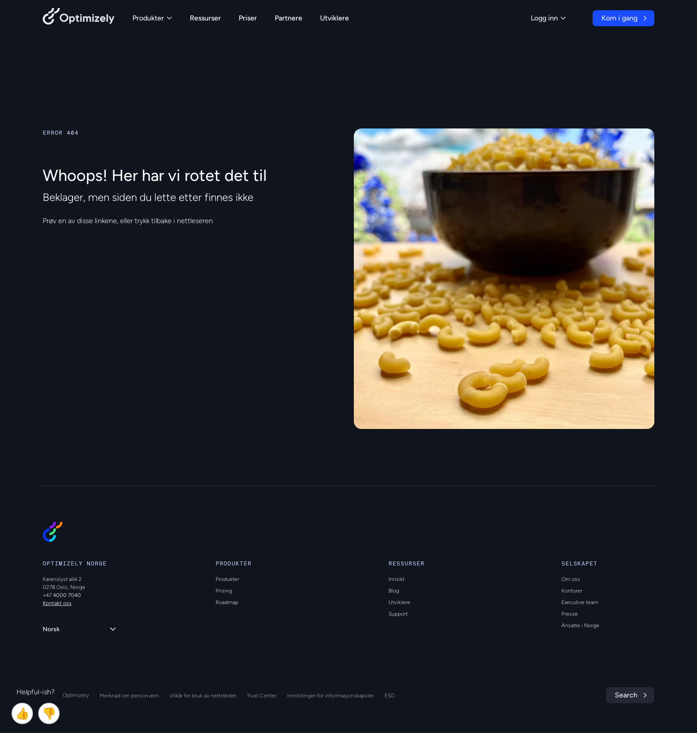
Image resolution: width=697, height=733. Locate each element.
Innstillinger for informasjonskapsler (330, 696)
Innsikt (397, 579)
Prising (224, 591)
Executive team (579, 602)
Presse (569, 614)
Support (398, 614)
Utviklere (334, 18)
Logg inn (548, 18)
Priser (248, 18)
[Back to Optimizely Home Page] (79, 18)
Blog (394, 591)
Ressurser (205, 18)
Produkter (152, 18)
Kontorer (571, 591)
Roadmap (227, 602)
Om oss (570, 579)
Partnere (288, 18)
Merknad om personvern (129, 696)
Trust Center (261, 696)
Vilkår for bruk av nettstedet (202, 696)
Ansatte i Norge (580, 625)
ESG (390, 696)
